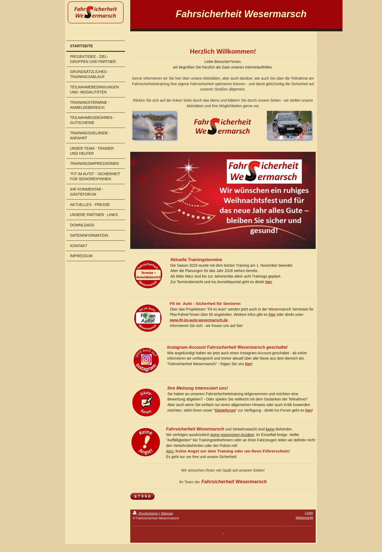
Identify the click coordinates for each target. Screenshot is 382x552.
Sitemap (167, 513)
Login (309, 513)
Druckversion (146, 513)
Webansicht (304, 518)
